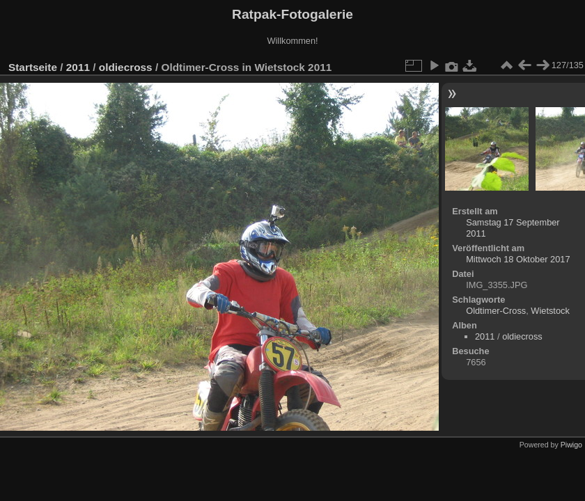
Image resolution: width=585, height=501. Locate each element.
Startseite (32, 67)
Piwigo (571, 444)
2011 (78, 67)
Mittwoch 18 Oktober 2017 (518, 259)
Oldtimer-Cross (496, 310)
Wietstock (550, 310)
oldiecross (126, 67)
